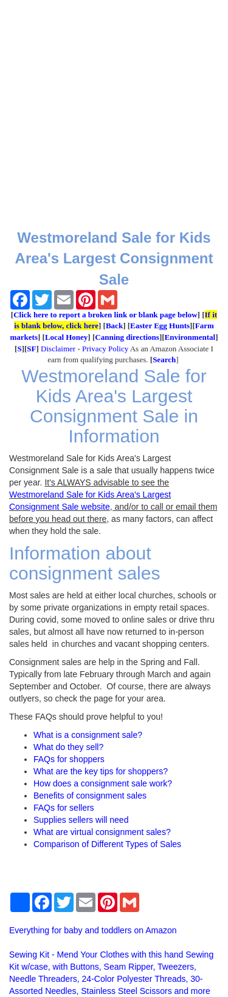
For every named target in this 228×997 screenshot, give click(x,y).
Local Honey (66, 337)
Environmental (190, 337)
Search (164, 359)
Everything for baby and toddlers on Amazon (93, 930)
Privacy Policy (105, 348)
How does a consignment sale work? (102, 783)
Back (114, 325)
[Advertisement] (114, 114)
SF (31, 348)
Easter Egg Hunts (160, 325)
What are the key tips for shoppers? (100, 771)
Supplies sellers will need (80, 820)
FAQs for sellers (63, 808)
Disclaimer (58, 348)
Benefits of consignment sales (90, 795)
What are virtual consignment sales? (102, 832)
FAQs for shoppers (69, 759)
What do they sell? (68, 747)
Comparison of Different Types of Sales (107, 844)
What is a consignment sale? (87, 735)
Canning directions (127, 337)
